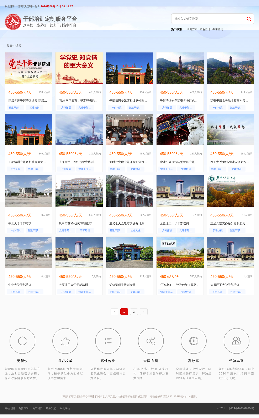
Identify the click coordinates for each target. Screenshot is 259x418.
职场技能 (218, 230)
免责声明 (23, 408)
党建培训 (34, 107)
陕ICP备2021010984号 (241, 408)
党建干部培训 (16, 107)
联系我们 (51, 408)
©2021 (221, 408)
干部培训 (85, 230)
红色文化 (136, 230)
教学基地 (217, 29)
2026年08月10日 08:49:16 (57, 6)
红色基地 (205, 29)
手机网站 (65, 408)
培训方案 (192, 29)
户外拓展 (66, 107)
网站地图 (10, 408)
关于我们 (37, 408)
